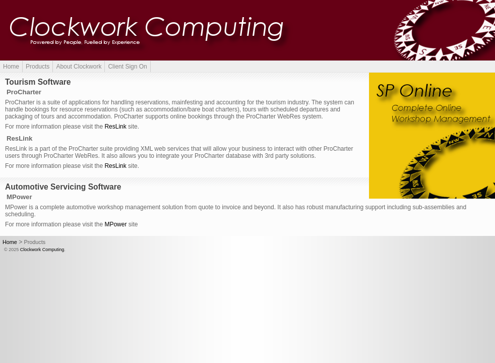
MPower (115, 224)
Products (37, 66)
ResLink (115, 126)
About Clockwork (78, 66)
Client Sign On (127, 66)
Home (11, 66)
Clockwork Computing (42, 249)
